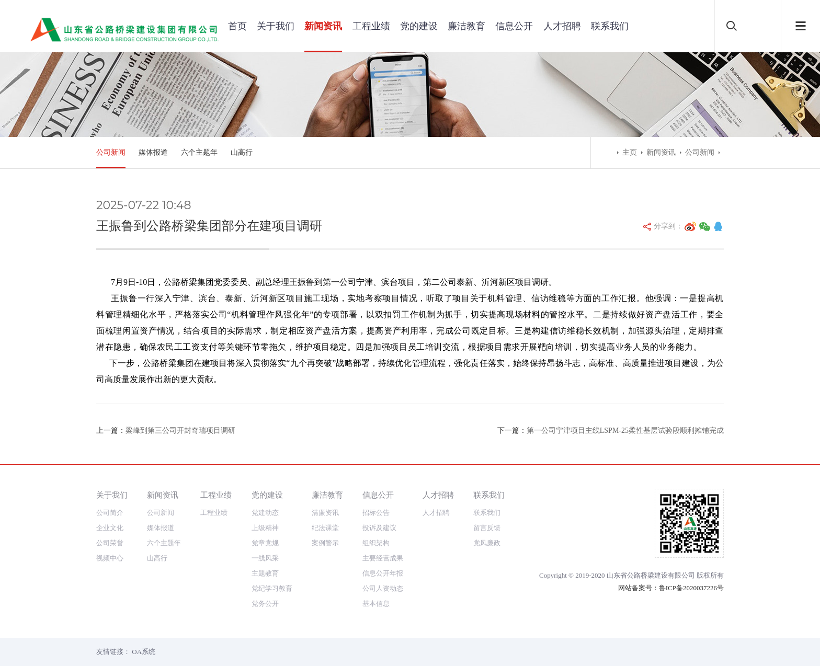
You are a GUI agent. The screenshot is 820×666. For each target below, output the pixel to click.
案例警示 (325, 543)
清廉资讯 (325, 512)
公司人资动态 (382, 588)
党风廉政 (486, 543)
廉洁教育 (466, 26)
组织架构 (376, 543)
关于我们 (275, 26)
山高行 (242, 152)
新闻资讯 (323, 26)
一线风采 (265, 558)
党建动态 (265, 512)
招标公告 (376, 512)
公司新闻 (111, 152)
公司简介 (109, 512)
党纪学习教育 (272, 588)
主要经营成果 (382, 558)
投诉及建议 (379, 528)
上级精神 (265, 528)
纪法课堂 (325, 528)
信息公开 (514, 26)
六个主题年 (199, 152)
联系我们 (610, 26)
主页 (629, 152)
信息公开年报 (382, 573)
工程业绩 (371, 26)
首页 (237, 26)
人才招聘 (562, 26)
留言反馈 (486, 528)
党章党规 (265, 543)
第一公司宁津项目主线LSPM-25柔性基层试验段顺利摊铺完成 (625, 430)
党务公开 (265, 603)
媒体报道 (153, 152)
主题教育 (265, 573)
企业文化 (109, 528)
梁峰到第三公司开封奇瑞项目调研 (180, 430)
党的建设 (419, 26)
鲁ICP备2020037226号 (691, 588)
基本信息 (376, 603)
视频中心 (109, 558)
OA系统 (143, 652)
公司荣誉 (109, 543)
